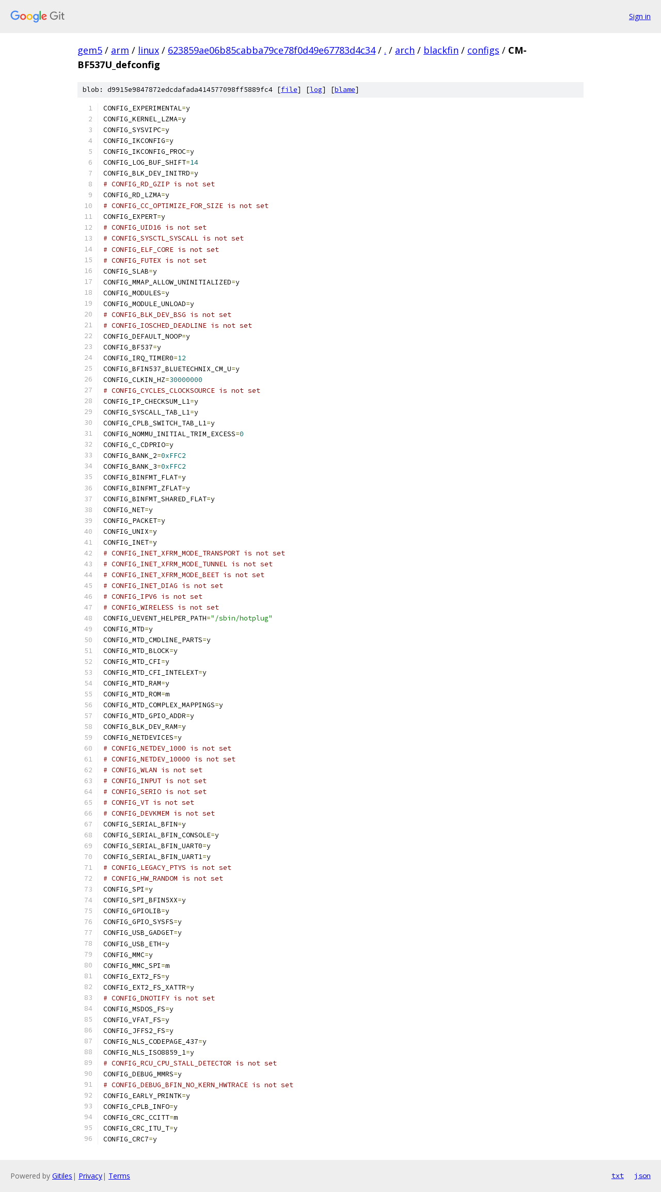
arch (405, 50)
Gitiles (62, 1176)
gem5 (89, 50)
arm (120, 50)
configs (483, 50)
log (316, 89)
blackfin (441, 50)
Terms (119, 1176)
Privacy (90, 1176)
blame (345, 89)
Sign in (640, 16)
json (642, 1175)
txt (617, 1175)
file (289, 89)
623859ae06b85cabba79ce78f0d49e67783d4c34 (271, 50)
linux (148, 50)
